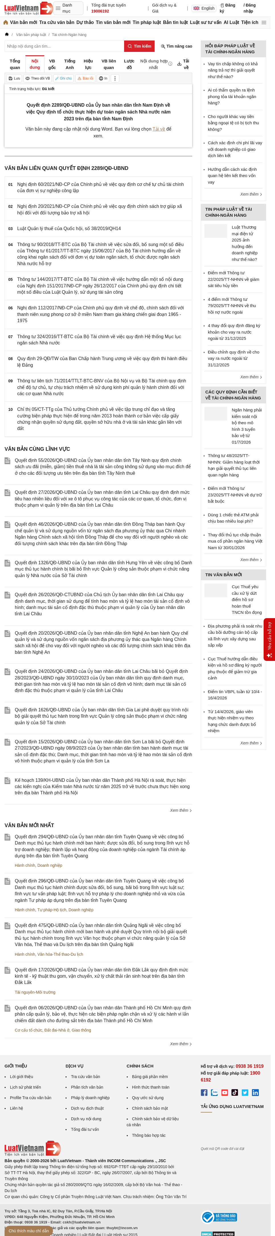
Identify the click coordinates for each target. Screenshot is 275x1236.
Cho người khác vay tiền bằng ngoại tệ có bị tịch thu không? (233, 123)
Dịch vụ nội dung (86, 1119)
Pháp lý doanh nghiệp (90, 1097)
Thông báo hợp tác (149, 1135)
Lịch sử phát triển (25, 1087)
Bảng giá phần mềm (150, 1076)
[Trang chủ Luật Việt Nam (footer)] (33, 1154)
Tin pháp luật (147, 22)
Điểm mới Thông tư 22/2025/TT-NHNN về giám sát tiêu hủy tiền (233, 279)
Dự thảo (85, 22)
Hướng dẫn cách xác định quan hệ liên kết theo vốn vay (232, 175)
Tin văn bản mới (113, 22)
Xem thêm (181, 810)
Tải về (159, 129)
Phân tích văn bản (87, 1087)
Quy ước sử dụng (148, 1097)
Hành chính (25, 865)
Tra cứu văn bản (56, 22)
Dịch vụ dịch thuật (87, 1108)
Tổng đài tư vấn (85, 1129)
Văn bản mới (23, 22)
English (204, 8)
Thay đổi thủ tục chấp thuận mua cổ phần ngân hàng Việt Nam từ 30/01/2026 (235, 541)
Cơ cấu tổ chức (28, 1030)
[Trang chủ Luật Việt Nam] (29, 8)
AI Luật (231, 22)
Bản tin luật (175, 22)
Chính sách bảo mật (150, 1108)
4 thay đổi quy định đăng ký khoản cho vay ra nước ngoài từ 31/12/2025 (234, 332)
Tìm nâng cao (176, 46)
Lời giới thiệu (21, 1076)
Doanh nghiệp (49, 865)
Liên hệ (16, 1108)
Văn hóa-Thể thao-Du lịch (60, 954)
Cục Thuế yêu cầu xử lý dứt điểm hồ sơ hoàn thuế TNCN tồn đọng (247, 599)
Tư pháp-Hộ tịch (51, 910)
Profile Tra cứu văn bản (30, 1097)
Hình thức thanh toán (150, 1087)
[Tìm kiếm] (139, 46)
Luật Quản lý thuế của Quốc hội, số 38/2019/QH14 (69, 228)
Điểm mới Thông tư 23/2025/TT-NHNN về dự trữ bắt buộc (235, 495)
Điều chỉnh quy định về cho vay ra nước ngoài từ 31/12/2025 (233, 358)
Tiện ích (249, 22)
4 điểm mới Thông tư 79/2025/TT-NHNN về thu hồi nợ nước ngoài (232, 305)
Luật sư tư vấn (205, 22)
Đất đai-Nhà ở (56, 1030)
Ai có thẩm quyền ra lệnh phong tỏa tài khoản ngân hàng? (232, 96)
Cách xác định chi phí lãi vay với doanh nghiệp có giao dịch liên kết (235, 149)
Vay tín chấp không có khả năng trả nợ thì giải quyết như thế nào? (233, 70)
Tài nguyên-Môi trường (35, 992)
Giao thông (81, 1030)
